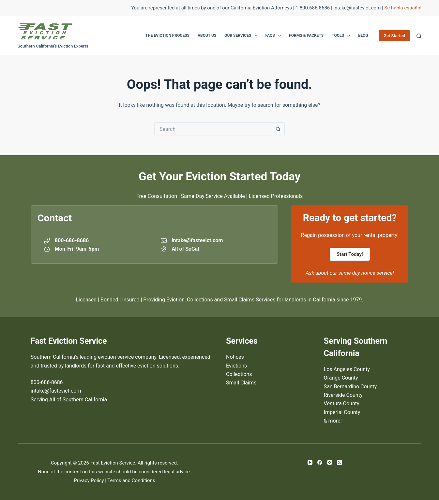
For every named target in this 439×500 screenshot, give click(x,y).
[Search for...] (213, 128)
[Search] (418, 36)
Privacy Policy (89, 480)
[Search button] (278, 128)
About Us (207, 35)
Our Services (242, 36)
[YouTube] (310, 462)
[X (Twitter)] (339, 462)
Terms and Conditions (131, 480)
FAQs (274, 36)
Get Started (394, 35)
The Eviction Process (167, 35)
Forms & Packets (306, 35)
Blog (363, 35)
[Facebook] (319, 462)
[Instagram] (329, 462)
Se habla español (402, 8)
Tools (342, 36)
